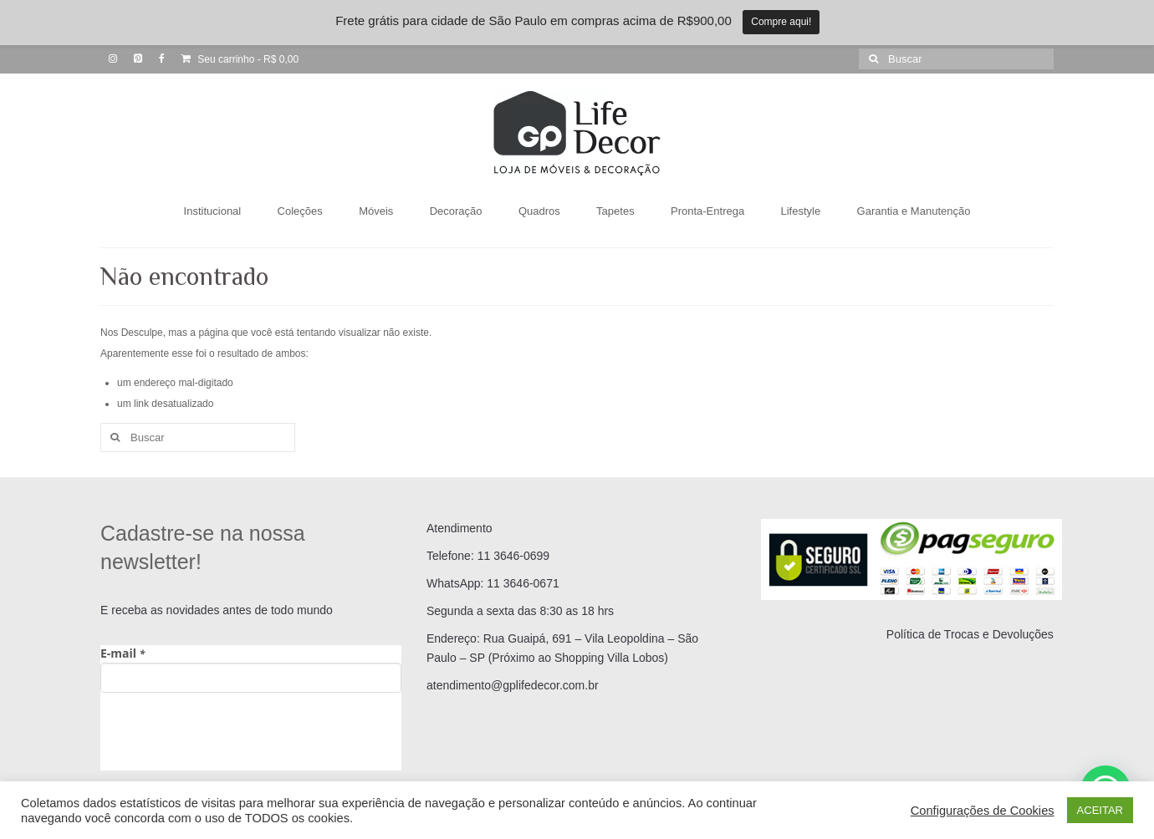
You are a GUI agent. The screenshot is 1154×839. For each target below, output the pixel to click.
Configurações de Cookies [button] (982, 810)
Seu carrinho (240, 59)
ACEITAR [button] (1100, 810)
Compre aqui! (781, 22)
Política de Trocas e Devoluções (970, 634)
